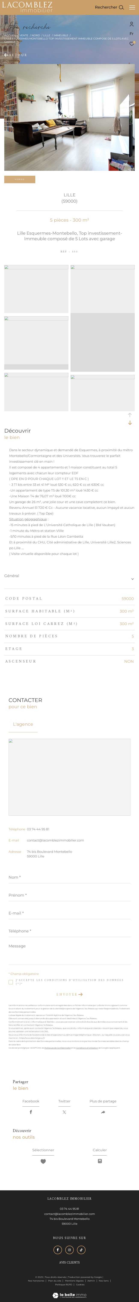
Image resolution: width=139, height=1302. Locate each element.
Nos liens (104, 1280)
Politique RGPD (63, 1284)
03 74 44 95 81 (38, 829)
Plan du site (55, 1280)
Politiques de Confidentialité (57, 1048)
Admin (91, 1280)
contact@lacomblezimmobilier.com (55, 840)
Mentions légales (74, 1280)
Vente (23, 35)
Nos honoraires (36, 1280)
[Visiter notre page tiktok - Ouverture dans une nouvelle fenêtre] (81, 1250)
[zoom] (36, 268)
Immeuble (61, 35)
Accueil (10, 35)
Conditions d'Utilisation (87, 1048)
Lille (46, 35)
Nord (36, 35)
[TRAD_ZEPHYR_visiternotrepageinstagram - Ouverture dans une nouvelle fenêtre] (69, 1250)
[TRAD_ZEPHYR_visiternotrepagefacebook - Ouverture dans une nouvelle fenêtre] (57, 1250)
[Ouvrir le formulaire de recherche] (109, 7)
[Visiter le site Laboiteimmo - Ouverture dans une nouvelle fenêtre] (69, 1292)
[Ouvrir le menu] (132, 7)
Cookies (80, 1284)
